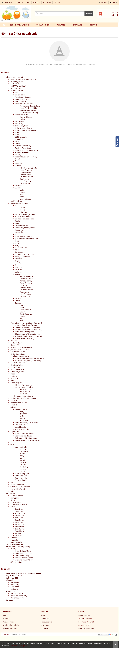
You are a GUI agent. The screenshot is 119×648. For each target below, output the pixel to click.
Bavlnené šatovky (21, 409)
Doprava (23, 449)
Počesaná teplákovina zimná (26, 438)
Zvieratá (18, 188)
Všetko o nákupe (16, 593)
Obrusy (13, 549)
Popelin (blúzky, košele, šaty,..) (21, 396)
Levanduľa (19, 139)
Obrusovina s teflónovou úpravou (27, 334)
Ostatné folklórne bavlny (29, 112)
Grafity (22, 453)
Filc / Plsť (13, 341)
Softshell (13, 405)
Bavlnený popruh (16, 496)
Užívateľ (9, 580)
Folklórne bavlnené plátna (24, 104)
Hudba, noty (19, 230)
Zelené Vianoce (25, 181)
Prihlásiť (24, 634)
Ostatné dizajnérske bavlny (25, 254)
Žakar (12, 491)
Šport (17, 161)
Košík (43, 615)
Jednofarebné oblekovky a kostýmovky (29, 358)
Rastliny (18, 154)
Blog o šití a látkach (14, 576)
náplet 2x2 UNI (25, 391)
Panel (17, 92)
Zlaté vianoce (25, 296)
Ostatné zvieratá (26, 314)
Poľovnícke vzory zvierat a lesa (26, 150)
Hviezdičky (19, 123)
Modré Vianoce (25, 174)
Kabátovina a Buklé (17, 352)
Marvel (22, 458)
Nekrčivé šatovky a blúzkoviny (26, 422)
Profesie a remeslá (22, 152)
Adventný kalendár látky (29, 168)
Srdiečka (18, 159)
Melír (17, 141)
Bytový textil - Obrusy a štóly (18, 546)
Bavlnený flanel (16, 343)
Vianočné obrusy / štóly (24, 560)
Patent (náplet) (16, 383)
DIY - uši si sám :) (16, 88)
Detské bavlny (20, 101)
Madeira (13, 376)
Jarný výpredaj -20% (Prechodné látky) (24, 79)
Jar (16, 234)
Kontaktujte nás (84, 615)
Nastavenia (14, 582)
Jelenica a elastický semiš (19, 349)
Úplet (12, 445)
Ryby (21, 318)
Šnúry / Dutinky (16, 542)
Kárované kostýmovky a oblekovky (28, 360)
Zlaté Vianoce (25, 183)
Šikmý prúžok (15, 498)
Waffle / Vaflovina (17, 484)
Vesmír (17, 301)
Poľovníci (18, 259)
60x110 (22, 208)
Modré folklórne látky (28, 110)
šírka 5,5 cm (19, 520)
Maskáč (23, 460)
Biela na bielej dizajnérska (25, 219)
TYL (11, 442)
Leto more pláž (21, 247)
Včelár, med (19, 267)
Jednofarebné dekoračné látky (26, 325)
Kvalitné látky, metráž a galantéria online (23, 573)
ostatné (23, 418)
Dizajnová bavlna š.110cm (20, 203)
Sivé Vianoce (24, 179)
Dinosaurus (24, 305)
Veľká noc (18, 163)
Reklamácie (14, 587)
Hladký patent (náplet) (23, 385)
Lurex (12, 374)
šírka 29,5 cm (20, 535)
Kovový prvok (15, 502)
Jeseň (17, 132)
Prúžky (22, 119)
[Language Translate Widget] (103, 635)
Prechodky (14, 540)
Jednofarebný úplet (22, 473)
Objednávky (14, 584)
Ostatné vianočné (26, 177)
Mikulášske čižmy (26, 278)
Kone (22, 197)
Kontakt (9, 600)
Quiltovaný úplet (21, 476)
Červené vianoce (26, 283)
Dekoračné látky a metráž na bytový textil (26, 323)
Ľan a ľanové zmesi (17, 369)
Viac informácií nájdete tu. (19, 646)
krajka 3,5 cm (20, 513)
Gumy (12, 500)
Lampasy (13, 538)
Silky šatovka (20, 425)
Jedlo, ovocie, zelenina (23, 128)
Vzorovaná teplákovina (23, 436)
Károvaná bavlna (26, 117)
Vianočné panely (26, 281)
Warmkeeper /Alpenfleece (20, 487)
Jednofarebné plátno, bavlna (25, 130)
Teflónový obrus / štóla (24, 558)
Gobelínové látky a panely (24, 332)
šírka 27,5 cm (20, 533)
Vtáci (21, 194)
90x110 (22, 210)
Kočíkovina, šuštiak (17, 354)
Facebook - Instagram (86, 628)
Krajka (12, 507)
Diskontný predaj (16, 81)
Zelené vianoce (25, 294)
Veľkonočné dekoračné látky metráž (28, 336)
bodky (22, 411)
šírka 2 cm (19, 509)
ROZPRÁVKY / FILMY (18, 86)
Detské (17, 223)
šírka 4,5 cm (19, 515)
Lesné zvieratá (25, 199)
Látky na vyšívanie (17, 372)
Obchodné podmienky (18, 596)
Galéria (5, 619)
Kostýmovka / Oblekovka (19, 356)
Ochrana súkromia (17, 598)
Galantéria (10, 493)
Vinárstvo (18, 185)
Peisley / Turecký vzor (23, 148)
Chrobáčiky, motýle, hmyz (25, 228)
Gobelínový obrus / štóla (24, 553)
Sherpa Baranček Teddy (19, 403)
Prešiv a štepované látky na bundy (23, 398)
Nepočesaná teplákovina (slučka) (27, 440)
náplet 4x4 (24, 394)
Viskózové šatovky (22, 429)
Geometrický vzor (21, 115)
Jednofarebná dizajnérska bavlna (27, 239)
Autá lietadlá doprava (23, 97)
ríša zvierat (24, 420)
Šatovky (13, 407)
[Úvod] (15, 13)
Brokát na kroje (16, 201)
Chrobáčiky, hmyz (21, 126)
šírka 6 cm (19, 522)
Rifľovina (13, 400)
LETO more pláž (21, 137)
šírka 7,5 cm (19, 524)
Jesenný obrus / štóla (23, 551)
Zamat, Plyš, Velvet (17, 489)
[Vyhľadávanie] (59, 13)
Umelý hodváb (20, 427)
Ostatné (23, 462)
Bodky (17, 221)
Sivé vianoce (24, 292)
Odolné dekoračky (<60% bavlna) (27, 327)
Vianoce (18, 166)
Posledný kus (15, 84)
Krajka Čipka (15, 367)
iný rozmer (24, 212)
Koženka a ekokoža (17, 363)
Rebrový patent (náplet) (24, 387)
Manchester (14, 378)
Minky (12, 380)
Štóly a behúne (16, 562)
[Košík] (108, 13)
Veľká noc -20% (12, 578)
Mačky (22, 190)
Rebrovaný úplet (21, 478)
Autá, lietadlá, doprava (23, 216)
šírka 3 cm (19, 511)
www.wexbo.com (16, 634)
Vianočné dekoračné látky (24, 338)
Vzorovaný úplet (21, 447)
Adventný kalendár (27, 276)
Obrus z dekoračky (22, 555)
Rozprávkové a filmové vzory (26, 157)
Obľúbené (14, 589)
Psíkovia (23, 192)
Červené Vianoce (26, 170)
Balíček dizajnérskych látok (25, 214)
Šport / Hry (24, 467)
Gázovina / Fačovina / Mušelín (21, 347)
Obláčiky (18, 143)
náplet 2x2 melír (26, 389)
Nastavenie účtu (46, 622)
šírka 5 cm (19, 518)
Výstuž (12, 482)
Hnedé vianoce (25, 285)
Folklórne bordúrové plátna (30, 106)
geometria (24, 414)
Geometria (24, 451)
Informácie (10, 591)
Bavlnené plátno (16, 90)
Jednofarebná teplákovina (24, 434)
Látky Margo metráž (14, 77)
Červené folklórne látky (28, 108)
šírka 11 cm (19, 527)
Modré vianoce (25, 287)
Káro (17, 243)
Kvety (17, 135)
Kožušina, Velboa (16, 365)
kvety (22, 416)
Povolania (19, 270)
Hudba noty (19, 121)
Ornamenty (19, 252)
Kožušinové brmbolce (18, 504)
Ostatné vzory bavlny (23, 146)
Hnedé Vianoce (25, 172)
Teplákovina (15, 431)
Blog (5, 615)
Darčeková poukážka (14, 544)
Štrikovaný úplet (21, 480)
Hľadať (89, 13)
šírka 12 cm (19, 529)
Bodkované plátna (22, 99)
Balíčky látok (20, 95)
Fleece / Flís (14, 345)
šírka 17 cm (19, 531)
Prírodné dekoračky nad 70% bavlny (28, 329)
